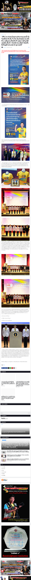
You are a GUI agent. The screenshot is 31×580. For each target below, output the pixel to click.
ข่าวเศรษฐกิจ (3, 475)
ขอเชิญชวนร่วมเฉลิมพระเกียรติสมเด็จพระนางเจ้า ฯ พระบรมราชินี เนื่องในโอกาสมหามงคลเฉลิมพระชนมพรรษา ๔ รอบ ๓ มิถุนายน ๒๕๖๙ (18, 459)
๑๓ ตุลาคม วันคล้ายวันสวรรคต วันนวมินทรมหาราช (13, 432)
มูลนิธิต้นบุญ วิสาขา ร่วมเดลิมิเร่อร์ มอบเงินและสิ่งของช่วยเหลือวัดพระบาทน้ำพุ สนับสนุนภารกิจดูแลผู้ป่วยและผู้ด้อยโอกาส (8, 398)
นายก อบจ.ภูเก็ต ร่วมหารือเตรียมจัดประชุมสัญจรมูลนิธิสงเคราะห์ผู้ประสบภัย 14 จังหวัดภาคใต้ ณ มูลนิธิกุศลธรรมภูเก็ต (8, 383)
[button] (30, 31)
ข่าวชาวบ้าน (3, 468)
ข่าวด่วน (2, 470)
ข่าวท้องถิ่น (3, 473)
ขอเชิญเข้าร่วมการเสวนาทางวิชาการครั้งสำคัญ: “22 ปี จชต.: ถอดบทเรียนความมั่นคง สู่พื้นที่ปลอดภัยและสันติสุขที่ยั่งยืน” (18, 455)
